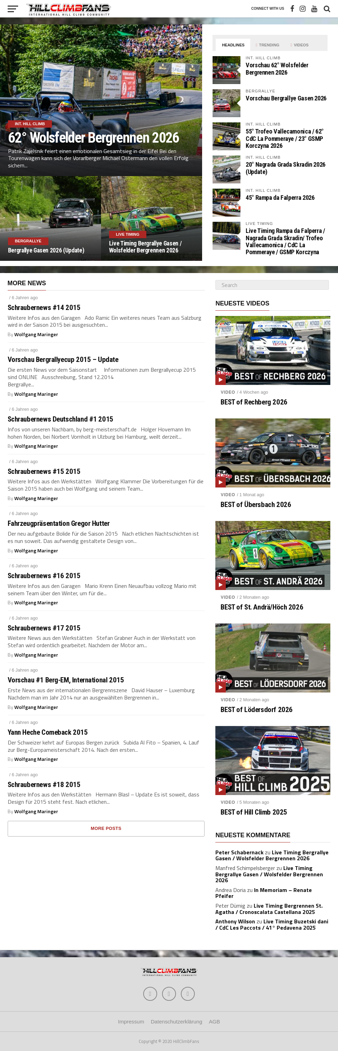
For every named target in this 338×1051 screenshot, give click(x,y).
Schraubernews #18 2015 (44, 785)
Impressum (131, 1021)
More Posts (106, 828)
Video (228, 392)
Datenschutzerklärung (176, 1021)
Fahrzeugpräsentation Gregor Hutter (59, 524)
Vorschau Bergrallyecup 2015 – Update (63, 360)
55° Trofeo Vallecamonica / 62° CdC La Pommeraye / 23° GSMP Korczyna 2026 (285, 138)
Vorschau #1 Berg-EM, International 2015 (66, 680)
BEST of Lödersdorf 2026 (256, 710)
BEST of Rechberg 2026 (254, 402)
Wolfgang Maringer (36, 334)
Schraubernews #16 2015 (44, 576)
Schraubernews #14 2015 (44, 308)
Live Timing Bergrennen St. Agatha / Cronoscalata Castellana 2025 (269, 908)
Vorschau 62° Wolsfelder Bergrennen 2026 (277, 68)
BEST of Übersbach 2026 (256, 505)
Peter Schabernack (239, 852)
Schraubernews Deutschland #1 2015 (60, 419)
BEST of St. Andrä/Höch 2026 (262, 607)
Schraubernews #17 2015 (44, 628)
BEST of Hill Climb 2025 (254, 812)
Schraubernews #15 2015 (44, 472)
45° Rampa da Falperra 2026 (280, 197)
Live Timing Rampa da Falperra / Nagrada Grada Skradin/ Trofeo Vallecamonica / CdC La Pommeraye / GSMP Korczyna (285, 241)
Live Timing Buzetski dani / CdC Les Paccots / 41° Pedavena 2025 (271, 924)
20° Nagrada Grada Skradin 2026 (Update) (285, 168)
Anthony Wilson (235, 921)
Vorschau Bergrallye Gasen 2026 (286, 98)
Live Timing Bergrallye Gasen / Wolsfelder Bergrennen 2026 (272, 855)
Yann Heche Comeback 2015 (48, 732)
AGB (214, 1021)
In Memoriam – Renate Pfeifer (263, 893)
